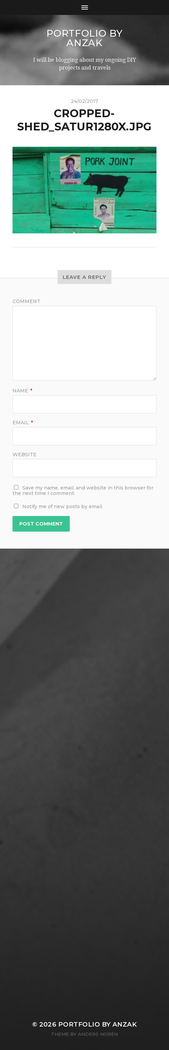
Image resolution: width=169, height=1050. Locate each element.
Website (25, 454)
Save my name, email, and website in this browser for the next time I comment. (83, 490)
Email (23, 422)
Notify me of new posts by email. (62, 506)
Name (22, 390)
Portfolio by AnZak (84, 38)
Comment (26, 301)
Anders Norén (98, 1034)
